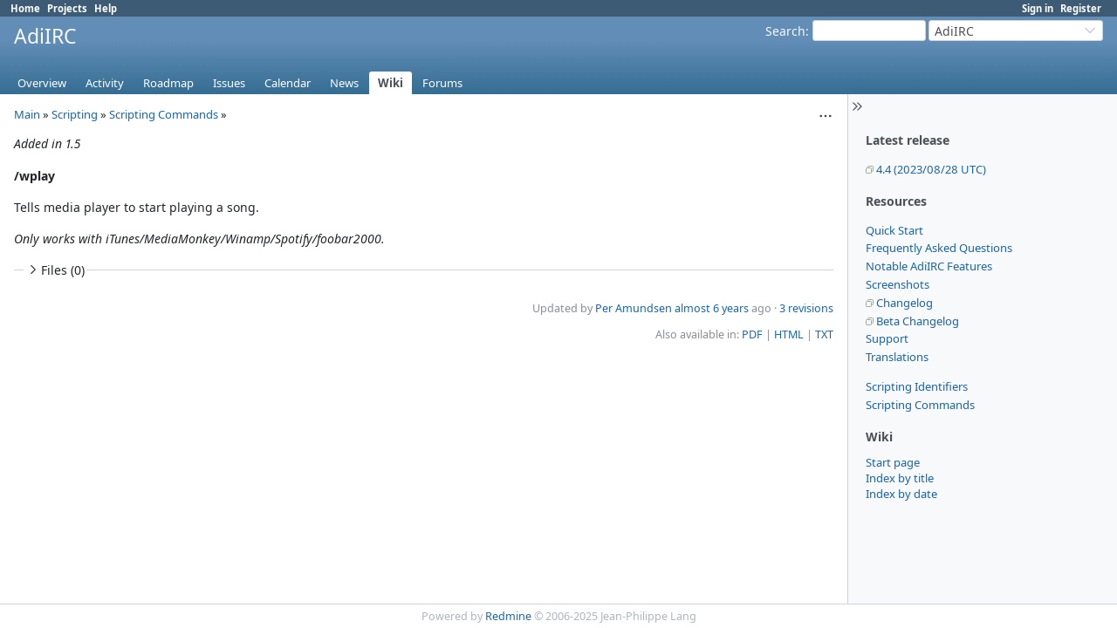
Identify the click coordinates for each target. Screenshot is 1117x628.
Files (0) (55, 270)
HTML (789, 334)
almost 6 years (712, 308)
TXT (824, 334)
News (344, 83)
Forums (442, 83)
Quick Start (894, 230)
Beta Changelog (917, 321)
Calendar (287, 83)
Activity (105, 83)
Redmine (508, 616)
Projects (67, 8)
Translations (897, 357)
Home (25, 8)
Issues (229, 83)
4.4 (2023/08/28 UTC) (931, 169)
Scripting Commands (920, 405)
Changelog (904, 303)
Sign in (1037, 8)
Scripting (74, 114)
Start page (893, 462)
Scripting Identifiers (917, 386)
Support (887, 338)
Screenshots (897, 284)
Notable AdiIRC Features (929, 266)
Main (27, 114)
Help (105, 8)
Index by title (900, 478)
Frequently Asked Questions (939, 248)
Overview (41, 83)
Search (785, 31)
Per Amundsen (633, 308)
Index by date (901, 494)
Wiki (390, 83)
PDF (752, 334)
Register (1080, 8)
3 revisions (806, 308)
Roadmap (168, 83)
